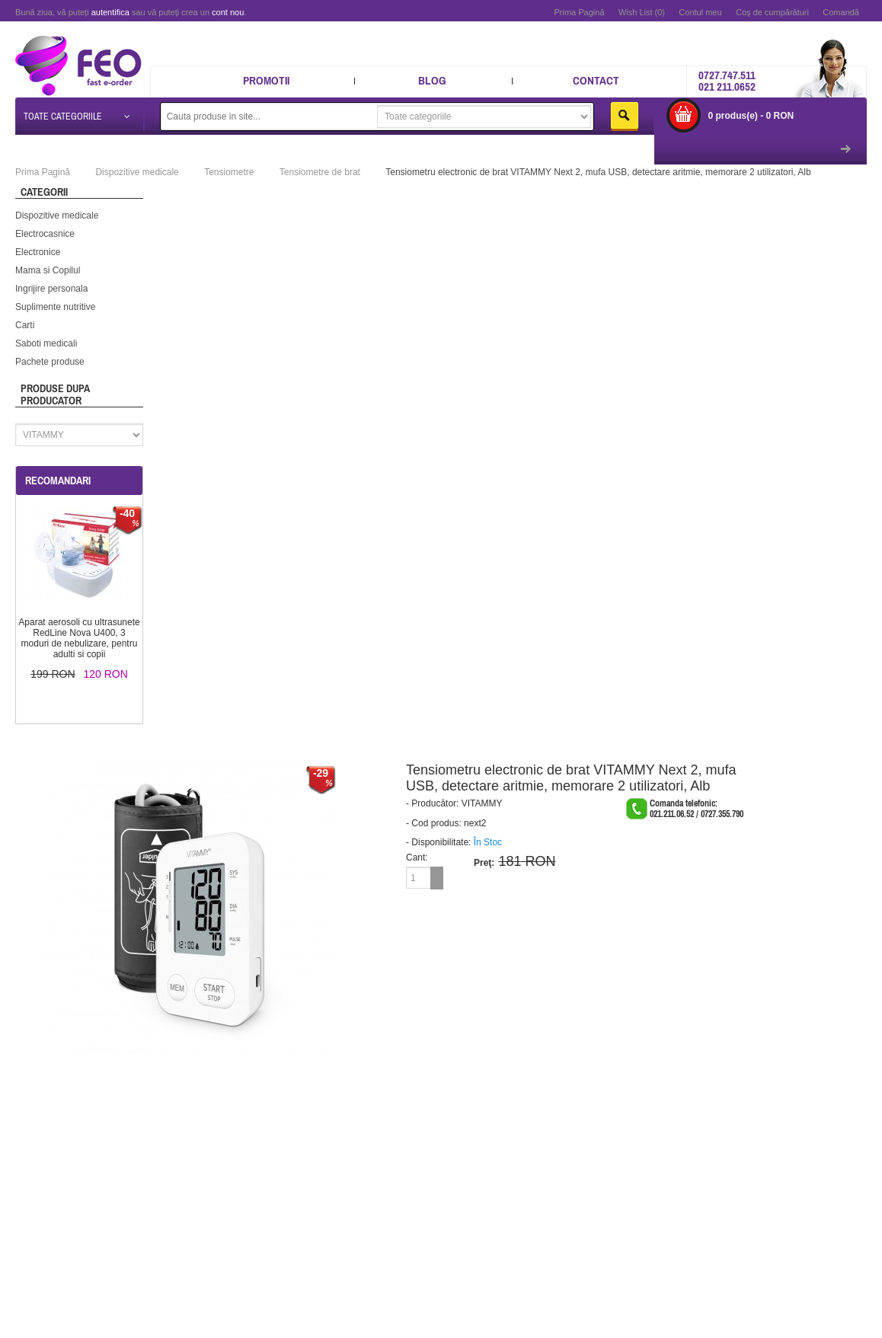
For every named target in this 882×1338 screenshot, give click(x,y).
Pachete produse (50, 361)
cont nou (228, 12)
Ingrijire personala (51, 288)
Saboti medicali (46, 342)
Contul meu (700, 12)
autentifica (110, 12)
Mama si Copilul (47, 269)
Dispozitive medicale (56, 214)
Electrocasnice (45, 233)
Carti (24, 324)
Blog (432, 80)
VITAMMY (482, 802)
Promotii (266, 80)
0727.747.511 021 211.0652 (727, 81)
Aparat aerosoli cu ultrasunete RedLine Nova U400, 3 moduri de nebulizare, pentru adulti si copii (78, 637)
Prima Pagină (579, 12)
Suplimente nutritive (55, 306)
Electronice (37, 251)
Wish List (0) (641, 12)
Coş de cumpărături (772, 12)
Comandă (841, 12)
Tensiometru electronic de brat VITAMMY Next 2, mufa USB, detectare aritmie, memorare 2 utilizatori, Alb (597, 171)
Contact (596, 80)
